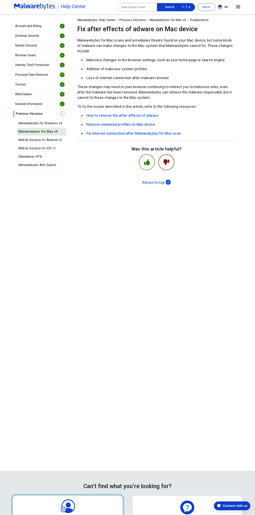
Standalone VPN (30, 156)
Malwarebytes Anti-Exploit (37, 165)
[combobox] (223, 7)
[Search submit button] (183, 7)
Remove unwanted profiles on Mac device (120, 124)
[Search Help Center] (137, 7)
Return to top (156, 182)
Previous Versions (132, 20)
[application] (229, 506)
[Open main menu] (238, 7)
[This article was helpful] (147, 162)
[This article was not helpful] (166, 162)
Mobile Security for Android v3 (40, 140)
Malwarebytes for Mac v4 (38, 131)
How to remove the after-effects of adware (122, 115)
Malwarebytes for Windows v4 (40, 123)
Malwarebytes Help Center (96, 20)
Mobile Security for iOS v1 (37, 148)
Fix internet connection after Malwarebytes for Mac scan (133, 133)
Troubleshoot (199, 20)
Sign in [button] (206, 7)
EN (223, 7)
